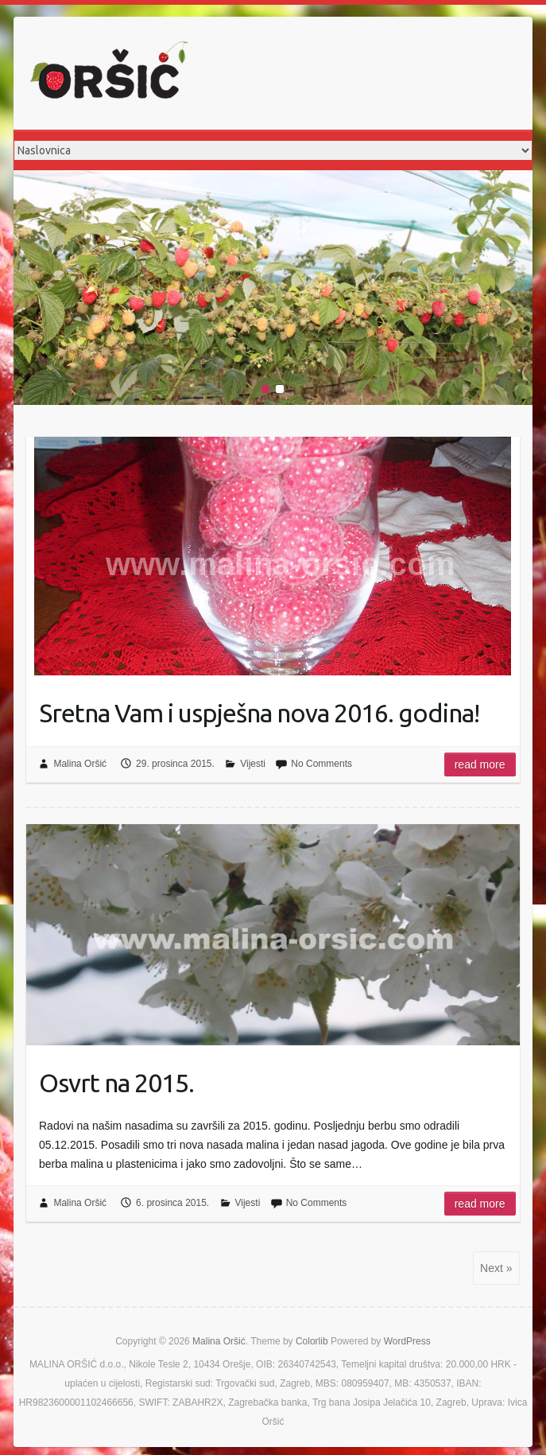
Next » (496, 1268)
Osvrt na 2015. (116, 1082)
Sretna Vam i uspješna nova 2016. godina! (259, 712)
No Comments (321, 763)
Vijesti (252, 763)
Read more (480, 764)
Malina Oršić (79, 763)
